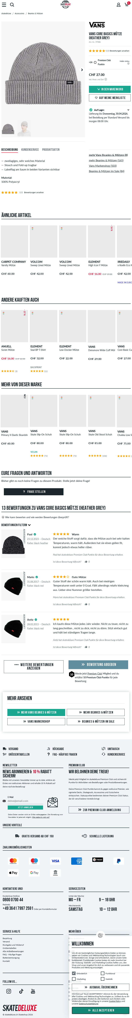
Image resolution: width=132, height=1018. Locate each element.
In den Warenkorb (109, 89)
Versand (10, 749)
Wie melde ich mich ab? (41, 817)
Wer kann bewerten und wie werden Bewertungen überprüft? (35, 517)
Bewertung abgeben (98, 665)
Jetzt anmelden (25, 807)
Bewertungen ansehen (119, 50)
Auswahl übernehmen (100, 987)
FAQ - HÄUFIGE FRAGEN (62, 754)
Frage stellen (33, 492)
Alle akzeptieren (100, 1010)
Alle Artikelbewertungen (13, 951)
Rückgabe (55, 749)
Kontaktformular (49, 909)
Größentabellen (16, 754)
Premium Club (94, 673)
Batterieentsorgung (11, 957)
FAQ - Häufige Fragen (12, 954)
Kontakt (6, 961)
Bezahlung (7, 938)
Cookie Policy (115, 1001)
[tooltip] (128, 63)
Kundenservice (113, 754)
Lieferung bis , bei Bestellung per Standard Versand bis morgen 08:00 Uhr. (110, 115)
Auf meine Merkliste (109, 98)
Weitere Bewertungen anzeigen (33, 667)
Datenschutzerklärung (88, 1003)
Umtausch (110, 749)
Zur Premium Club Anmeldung (99, 810)
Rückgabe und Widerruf (13, 945)
